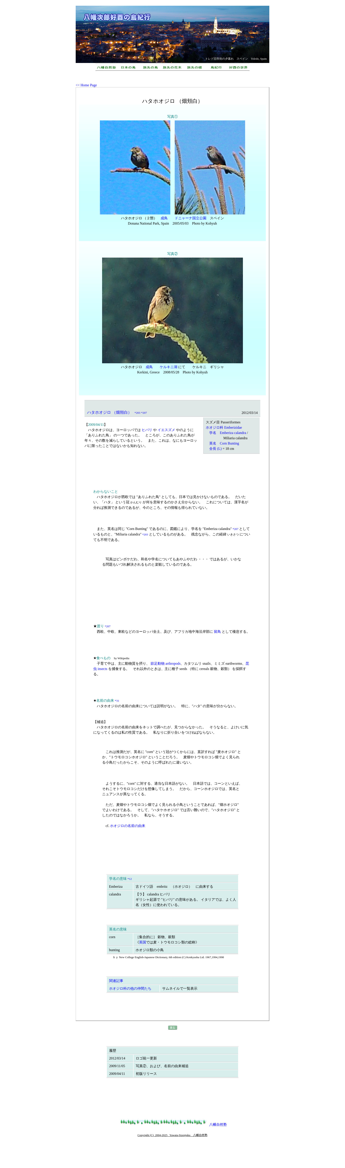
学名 (212, 433)
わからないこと (105, 491)
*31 (117, 700)
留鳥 (217, 631)
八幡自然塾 (218, 1124)
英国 (142, 942)
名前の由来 (105, 700)
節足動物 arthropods (165, 663)
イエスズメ (166, 430)
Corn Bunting (229, 443)
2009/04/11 (96, 424)
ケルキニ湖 (168, 367)
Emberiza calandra (233, 433)
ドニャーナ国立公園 (190, 218)
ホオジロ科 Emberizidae (224, 427)
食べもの (103, 658)
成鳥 (164, 218)
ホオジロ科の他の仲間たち (130, 988)
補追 (100, 722)
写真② (172, 254)
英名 (212, 443)
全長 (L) (215, 448)
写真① (172, 116)
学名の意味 (118, 878)
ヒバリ (147, 430)
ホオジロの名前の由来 (127, 826)
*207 (144, 412)
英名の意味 (118, 929)
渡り (100, 626)
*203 (137, 412)
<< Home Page (86, 85)
